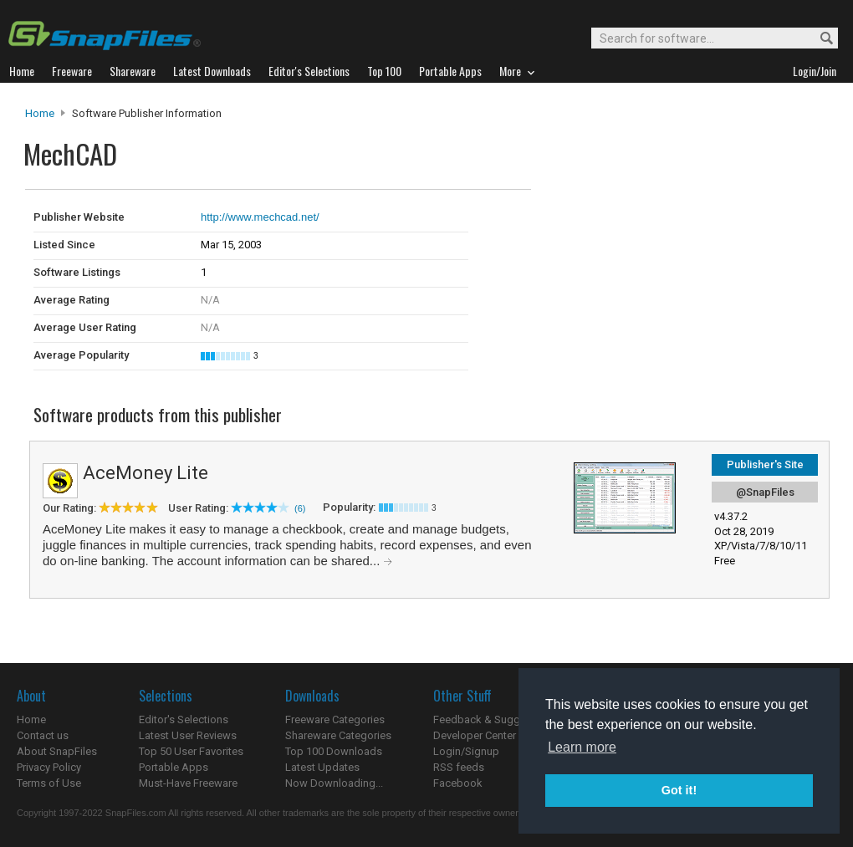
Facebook (458, 783)
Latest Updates (322, 767)
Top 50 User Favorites (191, 751)
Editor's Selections (183, 719)
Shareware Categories (338, 735)
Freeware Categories (335, 719)
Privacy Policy (49, 767)
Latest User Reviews (188, 735)
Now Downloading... (334, 783)
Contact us (43, 735)
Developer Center (474, 735)
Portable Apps (173, 767)
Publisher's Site (765, 464)
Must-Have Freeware (188, 783)
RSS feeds (458, 767)
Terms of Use (49, 783)
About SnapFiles (57, 751)
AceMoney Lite (145, 472)
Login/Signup (466, 751)
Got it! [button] (679, 790)
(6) (299, 508)
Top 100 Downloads (333, 751)
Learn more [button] (582, 747)
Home (39, 113)
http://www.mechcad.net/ (260, 217)
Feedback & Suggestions (494, 719)
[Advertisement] (644, 224)
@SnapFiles (765, 492)
